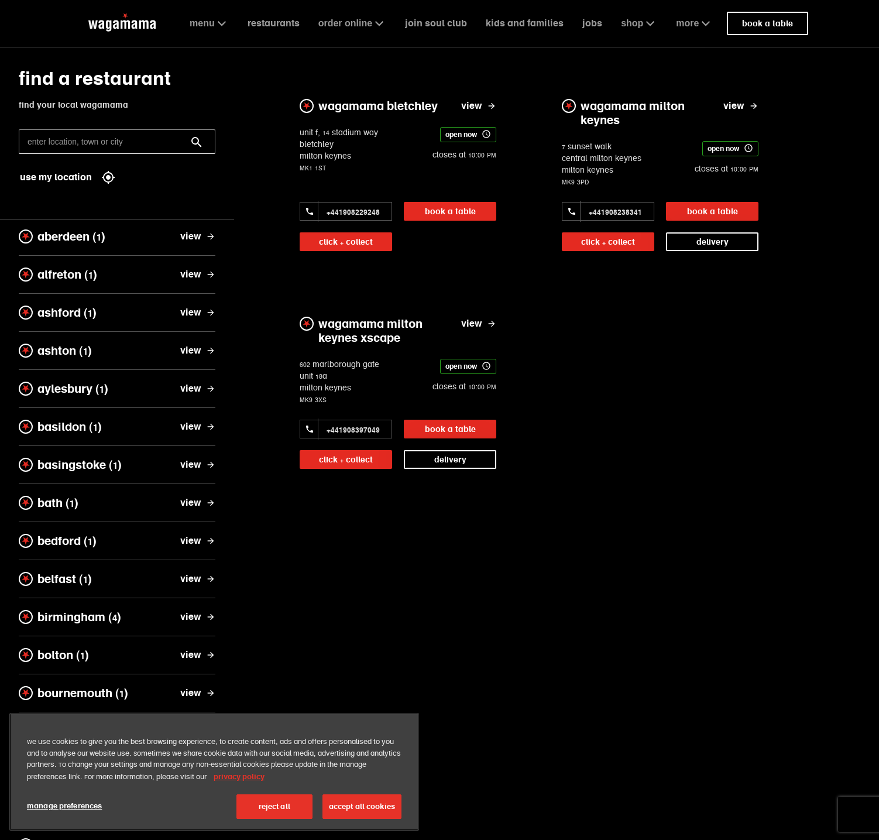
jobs (592, 23)
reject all (274, 806)
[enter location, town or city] (117, 141)
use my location (67, 177)
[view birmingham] (197, 617)
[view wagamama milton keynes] (740, 106)
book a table (450, 211)
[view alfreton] (197, 275)
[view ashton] (197, 351)
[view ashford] (197, 313)
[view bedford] (197, 541)
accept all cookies (362, 806)
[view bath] (197, 503)
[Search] (196, 142)
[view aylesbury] (197, 389)
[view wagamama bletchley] (478, 106)
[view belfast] (197, 579)
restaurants (274, 23)
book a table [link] (767, 23)
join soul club (436, 23)
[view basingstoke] (197, 465)
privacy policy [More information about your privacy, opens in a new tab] (239, 776)
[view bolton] (197, 655)
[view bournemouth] (197, 693)
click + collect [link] (346, 241)
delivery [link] (712, 241)
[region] (214, 772)
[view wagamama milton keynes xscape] (478, 324)
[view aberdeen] (197, 236)
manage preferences (64, 805)
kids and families (525, 23)
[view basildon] (197, 427)
